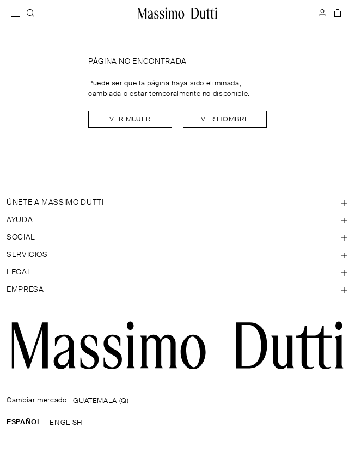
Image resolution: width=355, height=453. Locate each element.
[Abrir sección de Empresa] (177, 289)
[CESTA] (336, 13)
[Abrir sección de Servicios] (177, 255)
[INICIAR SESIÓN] (322, 13)
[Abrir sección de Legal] (177, 272)
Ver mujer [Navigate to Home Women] (130, 119)
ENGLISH (66, 422)
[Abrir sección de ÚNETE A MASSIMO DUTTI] (177, 202)
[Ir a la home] (177, 13)
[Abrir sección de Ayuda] (177, 220)
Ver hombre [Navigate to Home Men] (225, 119)
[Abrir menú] (18, 13)
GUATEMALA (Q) (100, 401)
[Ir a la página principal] (177, 345)
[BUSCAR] (30, 13)
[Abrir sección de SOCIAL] (177, 237)
